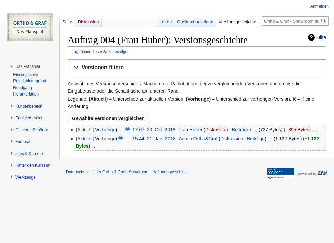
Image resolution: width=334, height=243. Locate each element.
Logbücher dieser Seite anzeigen (101, 51)
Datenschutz (77, 172)
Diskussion (216, 129)
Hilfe (321, 37)
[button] (196, 67)
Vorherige (105, 129)
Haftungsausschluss (170, 172)
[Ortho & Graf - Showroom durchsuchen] (295, 21)
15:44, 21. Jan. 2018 (154, 138)
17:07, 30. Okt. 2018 (153, 129)
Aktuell (84, 138)
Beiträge (240, 129)
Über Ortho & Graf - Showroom (120, 172)
